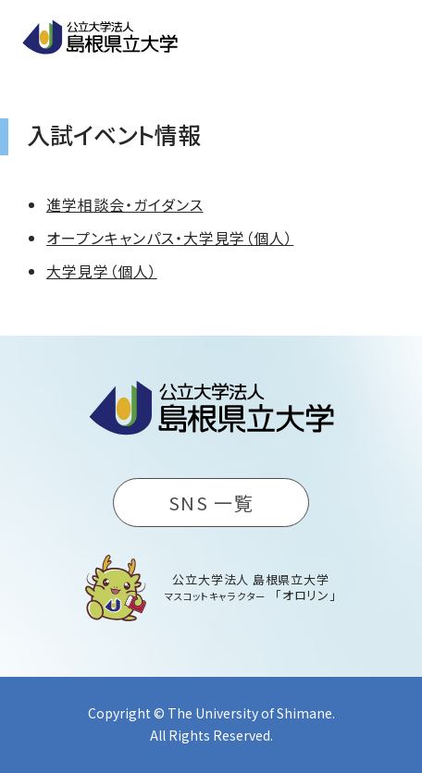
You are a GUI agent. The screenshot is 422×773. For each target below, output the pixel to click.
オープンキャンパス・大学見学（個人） (169, 238)
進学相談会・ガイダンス (125, 204)
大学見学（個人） (101, 271)
